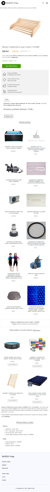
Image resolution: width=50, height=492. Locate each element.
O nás (3, 477)
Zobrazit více (8, 116)
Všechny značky (6, 461)
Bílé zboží (10, 7)
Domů (1, 7)
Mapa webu (5, 468)
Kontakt (4, 480)
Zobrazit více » (15, 57)
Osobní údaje (5, 473)
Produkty (5, 7)
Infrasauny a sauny (26, 324)
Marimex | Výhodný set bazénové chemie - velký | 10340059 (37, 359)
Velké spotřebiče (34, 324)
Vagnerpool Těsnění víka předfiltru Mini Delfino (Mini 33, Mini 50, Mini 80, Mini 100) (36, 243)
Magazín (4, 465)
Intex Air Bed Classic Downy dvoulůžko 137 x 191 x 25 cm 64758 (37, 395)
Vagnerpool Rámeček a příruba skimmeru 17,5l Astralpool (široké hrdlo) (36, 181)
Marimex (46, 55)
